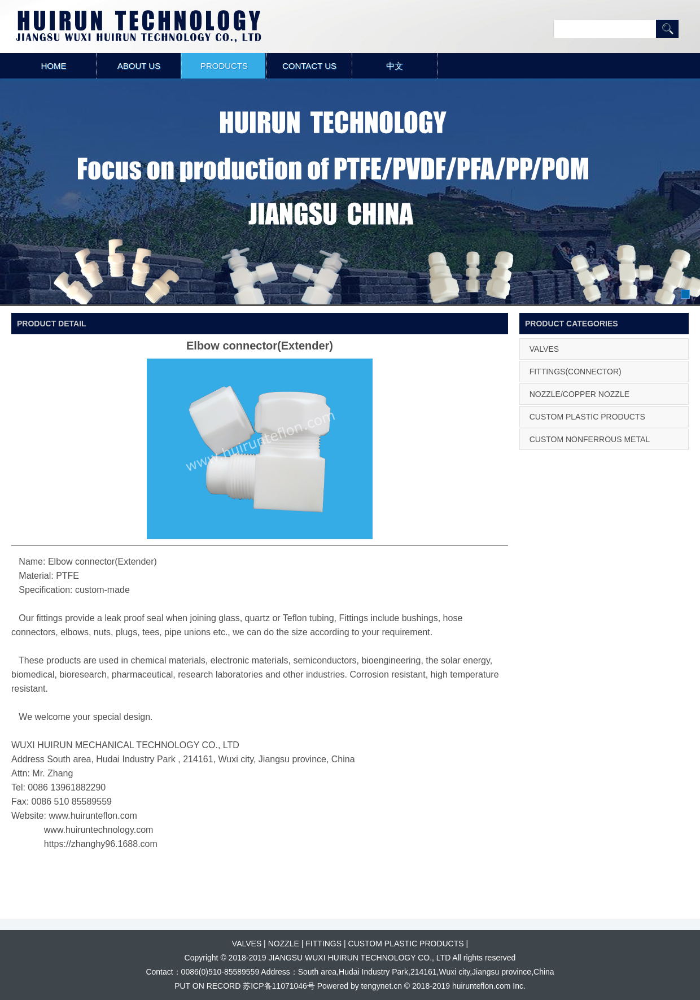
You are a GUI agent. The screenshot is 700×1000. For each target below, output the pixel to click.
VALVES (544, 348)
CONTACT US (309, 66)
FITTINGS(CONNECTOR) (576, 371)
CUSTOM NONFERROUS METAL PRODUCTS (588, 449)
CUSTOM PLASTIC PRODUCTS (587, 416)
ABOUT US (138, 66)
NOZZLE (283, 943)
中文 (394, 66)
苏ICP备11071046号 (279, 985)
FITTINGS (323, 943)
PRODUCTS (224, 66)
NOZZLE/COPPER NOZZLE (579, 394)
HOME (54, 66)
